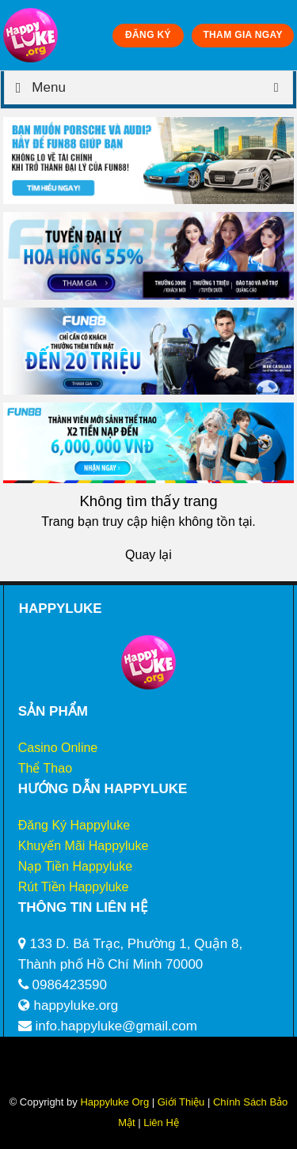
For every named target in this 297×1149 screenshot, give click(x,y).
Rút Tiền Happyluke (73, 887)
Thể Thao (45, 768)
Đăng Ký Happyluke (74, 825)
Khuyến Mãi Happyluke (83, 845)
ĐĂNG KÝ (148, 34)
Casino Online (58, 747)
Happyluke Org (114, 1102)
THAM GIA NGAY (242, 34)
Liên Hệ (160, 1122)
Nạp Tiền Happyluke (75, 866)
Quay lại (148, 554)
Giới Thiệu (181, 1102)
